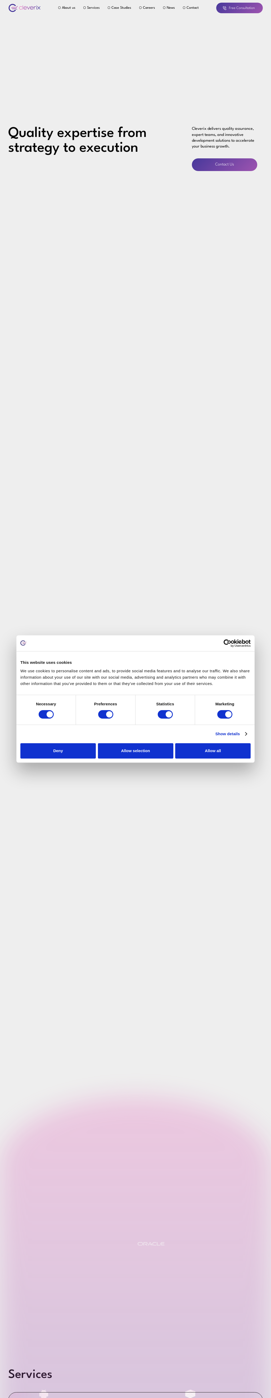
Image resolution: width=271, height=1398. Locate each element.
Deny (58, 750)
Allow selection (135, 750)
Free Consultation (239, 8)
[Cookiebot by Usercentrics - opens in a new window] (227, 643)
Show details (227, 734)
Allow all (213, 750)
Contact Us (224, 165)
